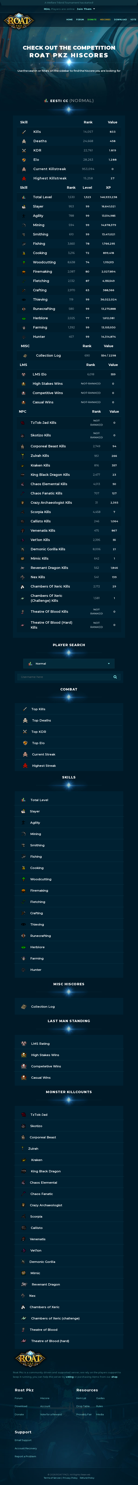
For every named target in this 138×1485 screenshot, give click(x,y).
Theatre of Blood (39, 1329)
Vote (133, 19)
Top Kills (34, 708)
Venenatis (33, 1238)
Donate (92, 19)
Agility (30, 822)
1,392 (71, 327)
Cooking (32, 867)
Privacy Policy (70, 1477)
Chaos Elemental (39, 1182)
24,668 (88, 141)
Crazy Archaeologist (41, 1204)
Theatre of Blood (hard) (45, 1340)
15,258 (88, 178)
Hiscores (105, 19)
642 (96, 558)
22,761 (88, 150)
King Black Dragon (41, 1170)
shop (114, 1376)
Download (120, 19)
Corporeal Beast (38, 1136)
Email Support (23, 1440)
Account (45, 1406)
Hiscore (44, 1398)
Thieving (32, 924)
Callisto (32, 1227)
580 (71, 308)
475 (96, 530)
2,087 (71, 271)
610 (71, 234)
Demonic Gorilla (38, 1261)
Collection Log (38, 1006)
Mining (31, 833)
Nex (28, 1295)
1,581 (97, 598)
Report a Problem (25, 1456)
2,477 (96, 474)
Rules (99, 1406)
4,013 (96, 484)
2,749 (96, 446)
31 (96, 502)
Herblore (33, 946)
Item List (81, 1398)
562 (96, 567)
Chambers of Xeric (40, 1306)
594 (71, 225)
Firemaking (34, 890)
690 (87, 355)
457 (71, 336)
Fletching (33, 901)
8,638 (71, 262)
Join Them (84, 8)
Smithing (32, 844)
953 (71, 206)
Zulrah (29, 1148)
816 (96, 465)
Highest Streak (39, 765)
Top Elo (34, 742)
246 (96, 521)
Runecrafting (36, 935)
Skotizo (31, 1125)
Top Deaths (37, 720)
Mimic (30, 1272)
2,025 (71, 318)
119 (71, 299)
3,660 (71, 243)
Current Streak (39, 754)
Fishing (31, 856)
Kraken (31, 1159)
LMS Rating (35, 1043)
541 (96, 577)
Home (69, 19)
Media (100, 1414)
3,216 (71, 253)
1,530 (71, 197)
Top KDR (34, 731)
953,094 (88, 169)
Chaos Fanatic (37, 1193)
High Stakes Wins (40, 1054)
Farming (32, 958)
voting (70, 1376)
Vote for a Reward (51, 1414)
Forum (80, 19)
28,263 (88, 159)
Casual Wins (36, 1077)
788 (71, 215)
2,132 (71, 281)
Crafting (32, 912)
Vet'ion (31, 1250)
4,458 (96, 512)
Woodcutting (36, 878)
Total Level (34, 799)
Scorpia (31, 1216)
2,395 (96, 540)
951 (96, 456)
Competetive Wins (41, 1065)
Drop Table (83, 1406)
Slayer (30, 811)
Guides (100, 1398)
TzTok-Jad (34, 1114)
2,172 (96, 586)
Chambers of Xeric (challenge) (50, 1318)
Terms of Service (52, 1477)
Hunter (31, 969)
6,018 (90, 374)
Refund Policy (87, 1477)
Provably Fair (84, 1414)
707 (96, 493)
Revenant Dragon (40, 1284)
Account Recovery (26, 1448)
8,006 (96, 549)
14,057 (88, 131)
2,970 (71, 290)
